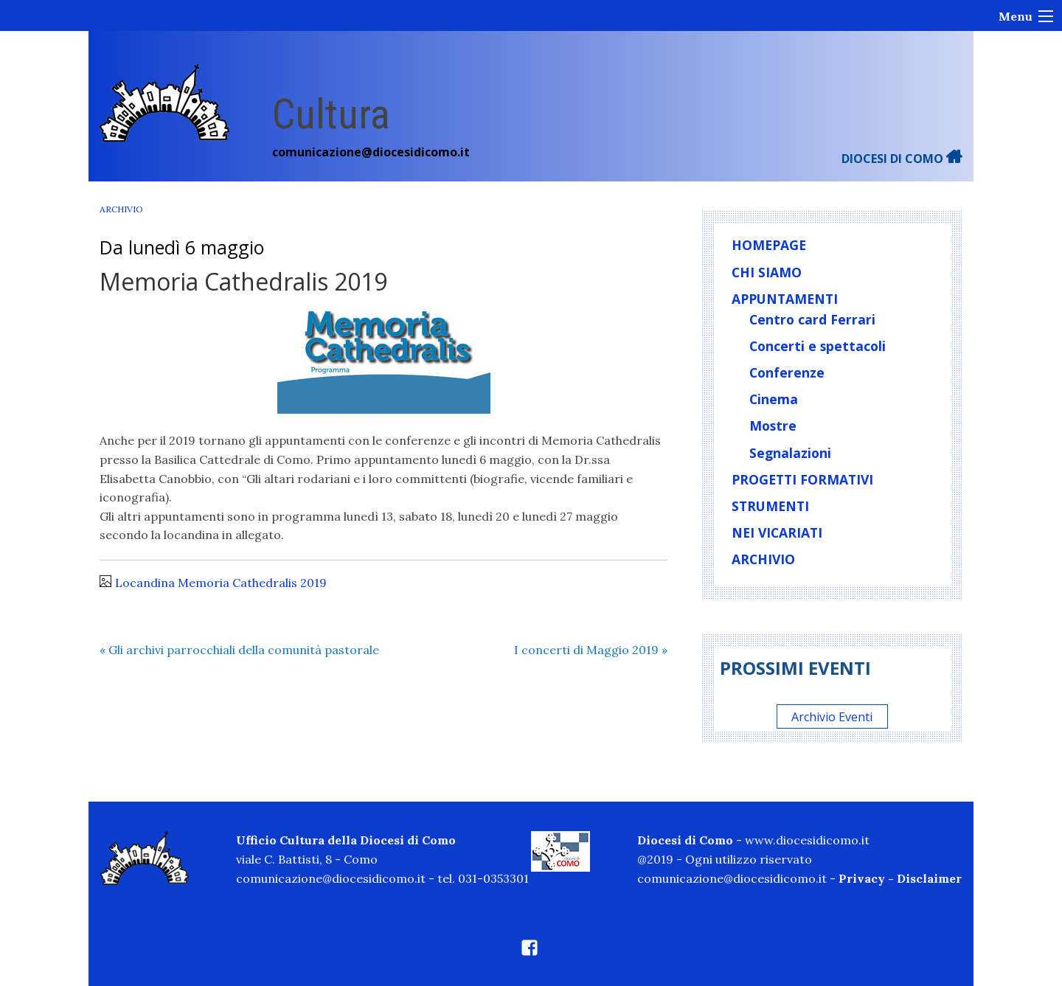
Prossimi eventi (795, 668)
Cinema (773, 399)
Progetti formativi (802, 479)
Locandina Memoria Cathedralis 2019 (221, 582)
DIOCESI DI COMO (901, 158)
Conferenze (787, 372)
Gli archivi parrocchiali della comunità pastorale (239, 649)
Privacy (862, 878)
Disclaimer (929, 878)
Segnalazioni (790, 453)
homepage (769, 245)
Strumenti (770, 506)
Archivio (121, 209)
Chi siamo (767, 272)
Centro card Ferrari (812, 319)
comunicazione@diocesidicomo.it (371, 152)
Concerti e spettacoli (817, 346)
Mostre (772, 425)
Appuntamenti (785, 299)
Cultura (331, 114)
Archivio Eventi (831, 716)
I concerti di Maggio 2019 (590, 649)
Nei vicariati (777, 532)
